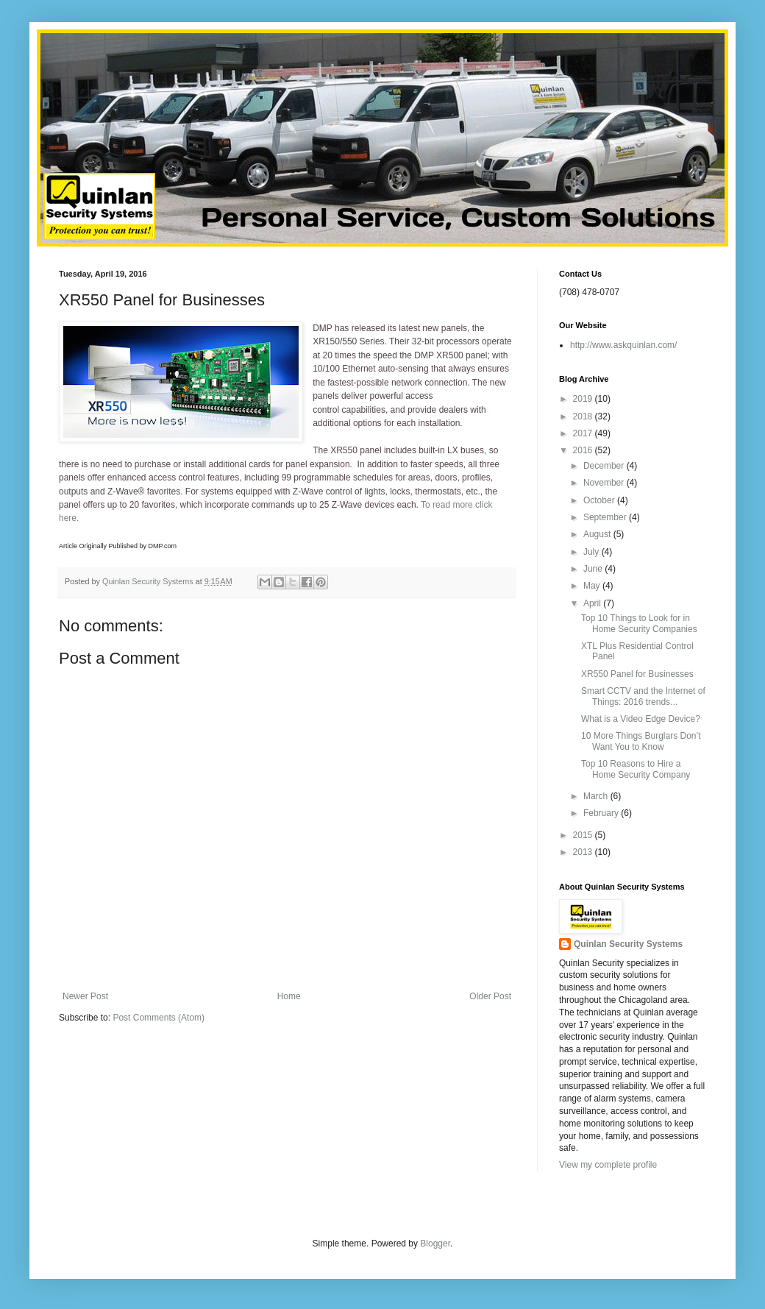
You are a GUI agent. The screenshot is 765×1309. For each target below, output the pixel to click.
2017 (584, 433)
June (594, 569)
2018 (584, 416)
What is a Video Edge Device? (640, 719)
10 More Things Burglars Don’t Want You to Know (641, 741)
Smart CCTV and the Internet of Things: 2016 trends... (643, 696)
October (600, 500)
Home (289, 996)
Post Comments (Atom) (158, 1017)
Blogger (435, 1243)
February (602, 813)
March (597, 796)
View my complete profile (608, 1165)
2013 (584, 852)
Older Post (490, 996)
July (592, 552)
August (598, 534)
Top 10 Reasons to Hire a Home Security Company (635, 769)
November (605, 483)
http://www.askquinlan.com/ (623, 345)
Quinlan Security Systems (628, 944)
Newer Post (85, 996)
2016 (584, 450)
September (606, 517)
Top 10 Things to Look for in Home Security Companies (639, 623)
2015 (584, 835)
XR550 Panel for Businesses (637, 674)
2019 (584, 399)
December (605, 466)
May (592, 586)
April (593, 603)
